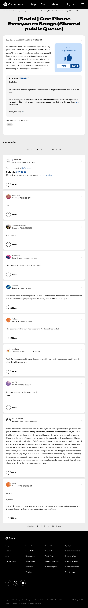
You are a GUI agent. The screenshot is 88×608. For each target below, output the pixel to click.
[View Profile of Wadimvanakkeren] (19, 225)
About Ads (50, 600)
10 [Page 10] (53, 150)
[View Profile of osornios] (17, 159)
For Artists (29, 550)
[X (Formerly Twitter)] (15, 583)
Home (16, 11)
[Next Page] (58, 150)
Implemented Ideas (33, 11)
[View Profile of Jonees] (15, 285)
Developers (30, 556)
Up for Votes (26, 168)
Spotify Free (70, 572)
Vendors (28, 572)
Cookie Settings (40, 600)
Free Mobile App (52, 561)
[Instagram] (8, 583)
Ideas (54, 4)
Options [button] (81, 40)
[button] (63, 66)
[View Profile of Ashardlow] (16, 255)
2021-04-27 (24, 78)
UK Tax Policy (22, 603)
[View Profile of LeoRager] (15, 349)
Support (48, 550)
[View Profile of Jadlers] (15, 319)
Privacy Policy (29, 600)
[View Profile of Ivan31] (14, 382)
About (8, 550)
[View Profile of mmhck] (15, 483)
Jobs (7, 556)
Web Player (50, 556)
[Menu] (83, 4)
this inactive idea (45, 175)
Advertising (30, 561)
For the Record (11, 561)
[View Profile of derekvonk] (16, 195)
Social (9, 124)
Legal (7, 600)
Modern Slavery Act (11, 603)
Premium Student (72, 566)
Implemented (68, 50)
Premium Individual (72, 550)
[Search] (68, 4)
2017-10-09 (21, 172)
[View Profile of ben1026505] (20, 40)
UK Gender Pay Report (34, 603)
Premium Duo (70, 556)
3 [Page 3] (44, 150)
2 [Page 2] (41, 150)
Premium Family (71, 561)
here (77, 102)
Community (13, 4)
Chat (44, 4)
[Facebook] (23, 583)
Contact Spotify (51, 566)
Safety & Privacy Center (17, 600)
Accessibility (58, 600)
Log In (75, 4)
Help (33, 4)
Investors (29, 566)
